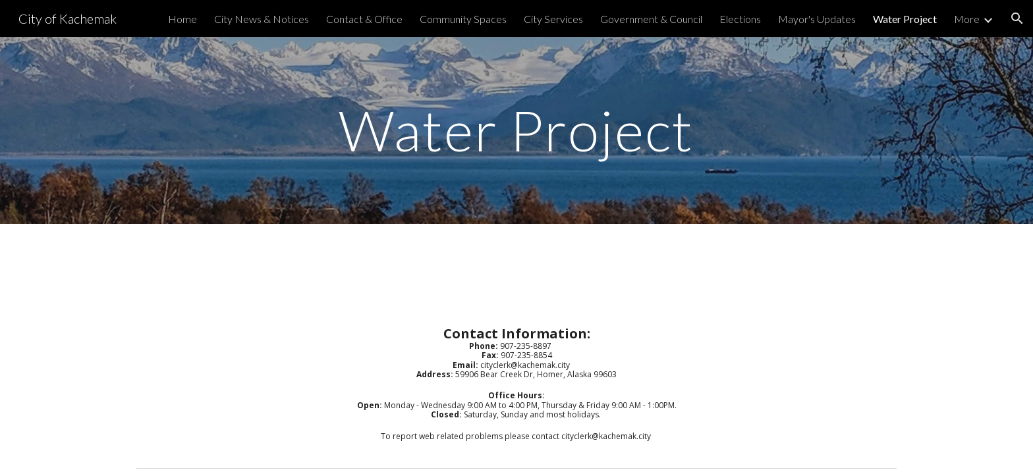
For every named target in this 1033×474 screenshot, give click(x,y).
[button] (1017, 18)
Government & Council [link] (651, 19)
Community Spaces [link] (463, 19)
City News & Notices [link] (261, 19)
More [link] (967, 19)
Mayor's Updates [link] (817, 19)
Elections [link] (740, 19)
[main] (516, 130)
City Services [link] (553, 19)
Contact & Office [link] (364, 19)
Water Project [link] (905, 19)
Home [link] (182, 19)
